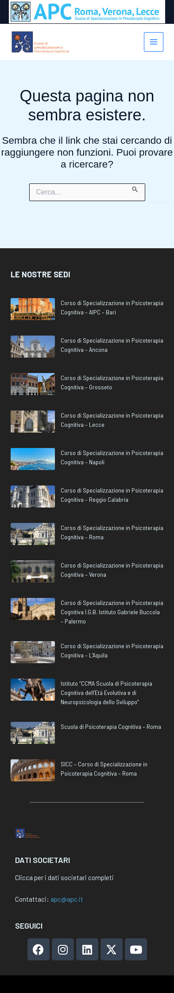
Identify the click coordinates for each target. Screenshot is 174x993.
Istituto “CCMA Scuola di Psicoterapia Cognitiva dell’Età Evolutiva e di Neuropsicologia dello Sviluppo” (106, 675)
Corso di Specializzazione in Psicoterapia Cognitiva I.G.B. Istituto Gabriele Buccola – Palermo (112, 595)
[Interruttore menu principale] (154, 42)
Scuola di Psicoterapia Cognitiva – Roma (111, 709)
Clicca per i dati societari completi (64, 877)
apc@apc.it (66, 899)
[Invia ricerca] (135, 187)
